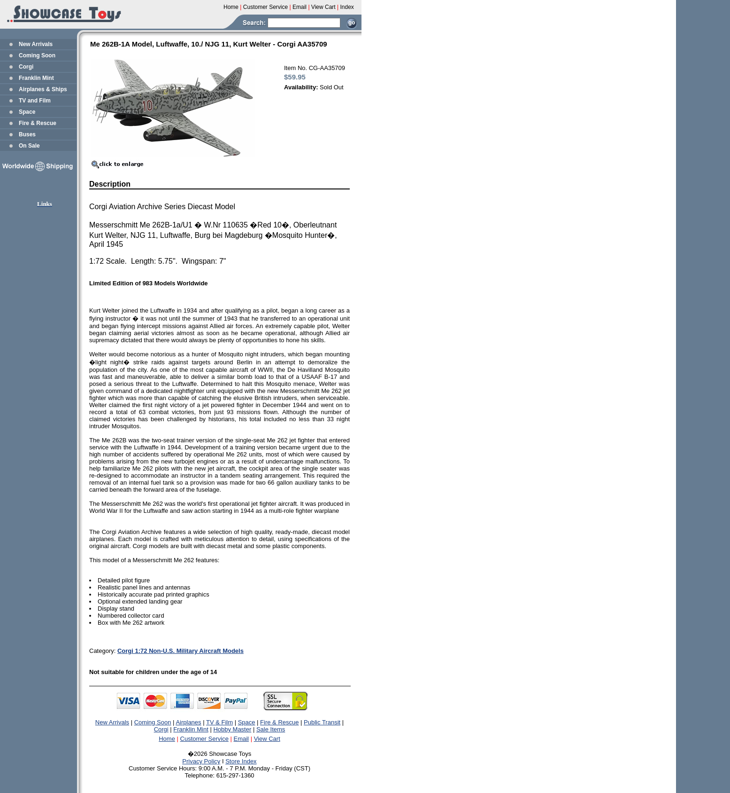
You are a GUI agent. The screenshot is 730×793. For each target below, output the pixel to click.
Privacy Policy (201, 761)
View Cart (267, 738)
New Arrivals (36, 44)
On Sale (29, 145)
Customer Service (204, 738)
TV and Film (35, 100)
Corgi (26, 66)
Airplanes (188, 722)
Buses (27, 134)
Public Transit (322, 722)
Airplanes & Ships (43, 89)
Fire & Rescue (37, 123)
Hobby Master (232, 729)
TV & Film (219, 722)
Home (167, 738)
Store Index (241, 761)
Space (27, 112)
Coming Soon (37, 55)
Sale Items (270, 729)
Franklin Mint (36, 78)
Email (241, 738)
